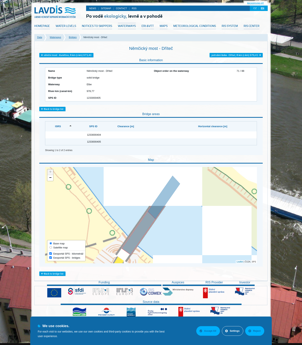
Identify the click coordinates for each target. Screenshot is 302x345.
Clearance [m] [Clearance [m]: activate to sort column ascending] (125, 126)
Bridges (73, 37)
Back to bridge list (52, 109)
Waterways (55, 37)
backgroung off (255, 3)
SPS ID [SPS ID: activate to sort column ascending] (93, 126)
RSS (134, 8)
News (92, 8)
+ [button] (50, 172)
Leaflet (240, 262)
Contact (121, 8)
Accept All (208, 330)
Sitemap (106, 8)
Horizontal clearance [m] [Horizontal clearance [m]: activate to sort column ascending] (212, 126)
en (262, 8)
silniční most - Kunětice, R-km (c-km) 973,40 (66, 55)
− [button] (50, 178)
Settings (232, 330)
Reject (254, 330)
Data (39, 37)
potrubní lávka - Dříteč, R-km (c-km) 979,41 (236, 55)
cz (255, 8)
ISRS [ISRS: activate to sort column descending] (58, 126)
